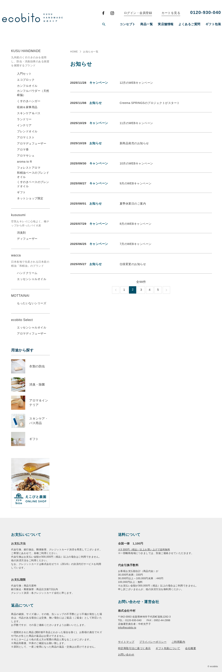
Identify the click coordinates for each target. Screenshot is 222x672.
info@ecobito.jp (127, 627)
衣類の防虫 (37, 366)
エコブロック (26, 79)
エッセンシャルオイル (31, 279)
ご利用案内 (178, 641)
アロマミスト (26, 137)
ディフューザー (27, 238)
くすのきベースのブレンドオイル (33, 184)
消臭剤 (21, 232)
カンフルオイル (27, 85)
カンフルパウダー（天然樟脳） (33, 93)
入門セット (24, 73)
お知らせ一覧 (90, 51)
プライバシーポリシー (152, 641)
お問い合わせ (126, 654)
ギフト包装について (168, 648)
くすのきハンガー (28, 101)
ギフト (21, 192)
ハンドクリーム (27, 273)
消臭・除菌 (37, 384)
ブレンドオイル (27, 131)
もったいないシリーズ (31, 303)
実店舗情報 (166, 24)
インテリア (24, 125)
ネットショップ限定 (30, 198)
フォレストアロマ (28, 167)
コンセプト (127, 24)
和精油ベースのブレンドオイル (33, 175)
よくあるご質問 (189, 24)
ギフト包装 (213, 24)
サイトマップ (126, 641)
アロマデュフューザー (31, 143)
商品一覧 (146, 24)
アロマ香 (23, 149)
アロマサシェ (26, 155)
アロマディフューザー (31, 333)
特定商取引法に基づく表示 (134, 648)
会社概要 (190, 648)
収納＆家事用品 (27, 107)
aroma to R (24, 161)
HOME (74, 51)
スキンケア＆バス (28, 113)
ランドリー (24, 119)
